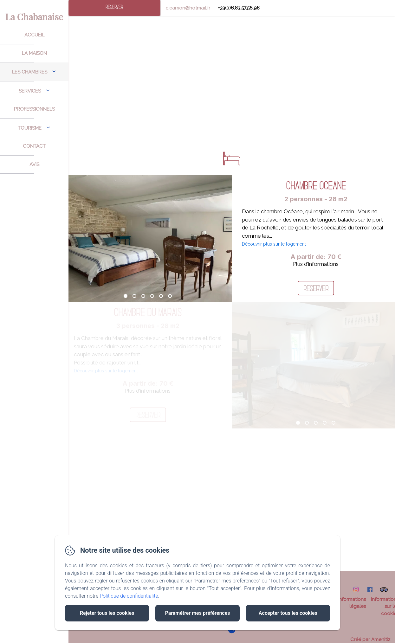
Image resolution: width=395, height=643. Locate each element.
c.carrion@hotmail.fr (187, 8)
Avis (34, 164)
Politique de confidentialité (129, 596)
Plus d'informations (316, 264)
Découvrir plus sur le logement (274, 244)
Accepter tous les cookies (288, 613)
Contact (34, 146)
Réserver (114, 7)
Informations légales (352, 602)
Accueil (34, 35)
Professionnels (34, 109)
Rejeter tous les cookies (107, 613)
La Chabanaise (34, 17)
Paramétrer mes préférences (197, 613)
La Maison (34, 53)
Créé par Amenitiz (370, 639)
